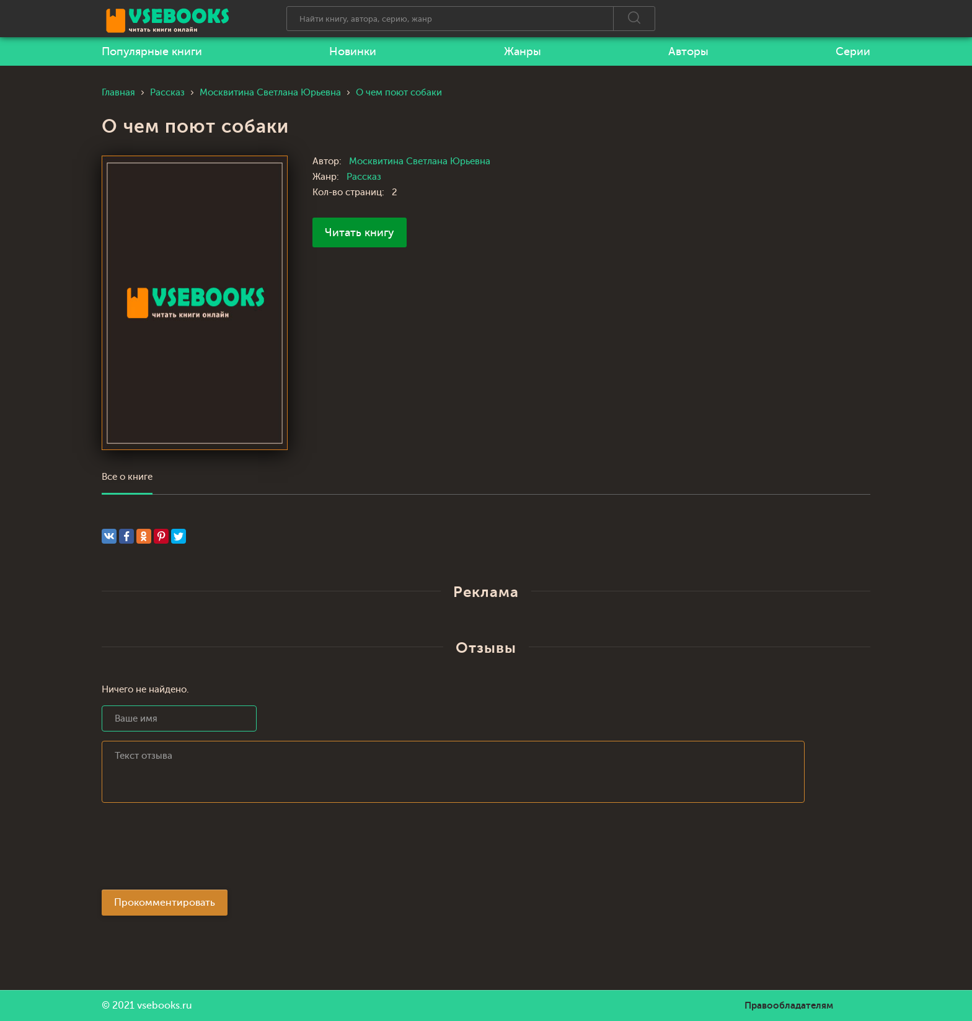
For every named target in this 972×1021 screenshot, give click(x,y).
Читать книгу (359, 232)
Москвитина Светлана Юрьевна (419, 161)
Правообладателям (788, 1005)
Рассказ (364, 177)
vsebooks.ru (164, 1005)
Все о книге (127, 477)
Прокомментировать (164, 902)
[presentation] (196, 850)
